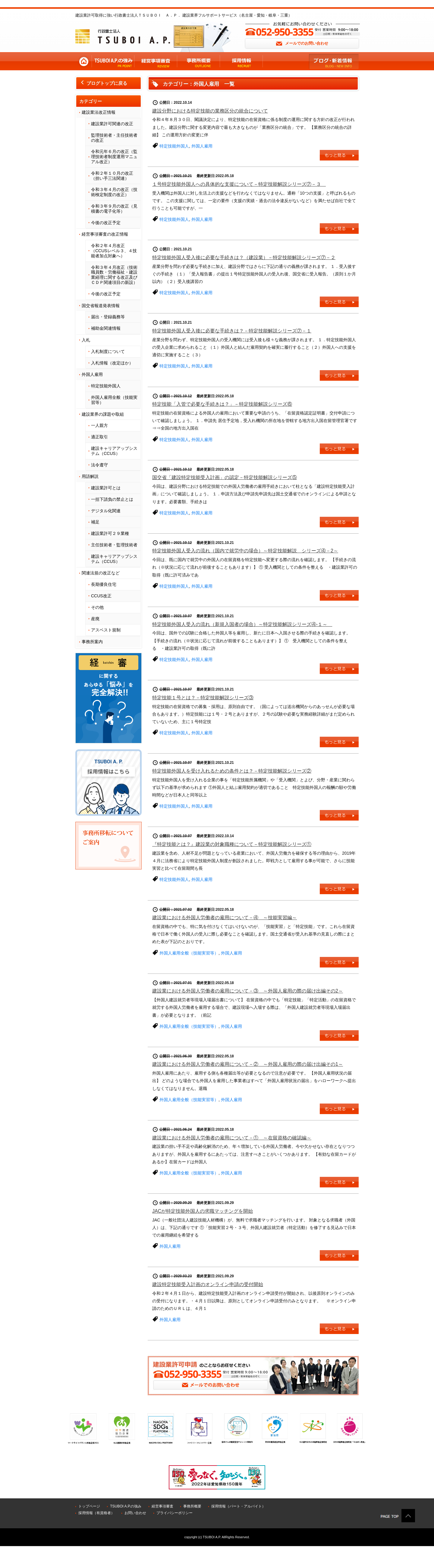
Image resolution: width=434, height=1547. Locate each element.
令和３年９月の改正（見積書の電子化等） (114, 209)
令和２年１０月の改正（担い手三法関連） (112, 176)
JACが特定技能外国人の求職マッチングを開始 (202, 1211)
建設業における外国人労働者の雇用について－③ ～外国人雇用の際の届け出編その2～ (247, 990)
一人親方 (99, 425)
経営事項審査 (162, 1506)
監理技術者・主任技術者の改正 (114, 138)
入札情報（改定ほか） (112, 363)
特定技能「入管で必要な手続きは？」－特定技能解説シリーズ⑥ (222, 404)
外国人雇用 (92, 374)
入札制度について (108, 351)
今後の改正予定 (106, 222)
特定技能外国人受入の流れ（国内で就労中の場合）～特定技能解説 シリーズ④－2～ (245, 550)
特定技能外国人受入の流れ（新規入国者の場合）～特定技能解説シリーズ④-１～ (242, 624)
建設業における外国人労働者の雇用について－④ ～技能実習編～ (224, 917)
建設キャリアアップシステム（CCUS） (114, 451)
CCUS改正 (101, 595)
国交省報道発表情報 (101, 305)
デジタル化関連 (106, 510)
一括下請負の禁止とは (112, 499)
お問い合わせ (135, 1513)
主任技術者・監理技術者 (114, 544)
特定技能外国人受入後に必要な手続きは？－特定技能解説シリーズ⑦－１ (231, 330)
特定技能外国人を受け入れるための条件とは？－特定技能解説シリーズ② (231, 771)
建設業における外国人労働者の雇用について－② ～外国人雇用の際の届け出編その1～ (247, 1064)
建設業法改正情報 (98, 112)
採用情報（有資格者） (96, 1513)
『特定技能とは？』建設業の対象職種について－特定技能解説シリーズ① (231, 844)
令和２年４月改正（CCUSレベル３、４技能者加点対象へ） (114, 250)
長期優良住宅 (103, 584)
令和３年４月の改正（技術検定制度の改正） (114, 192)
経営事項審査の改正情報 (105, 234)
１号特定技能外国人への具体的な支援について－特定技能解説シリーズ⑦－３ (239, 184)
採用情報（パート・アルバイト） (238, 1506)
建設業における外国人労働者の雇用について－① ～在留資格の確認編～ (231, 1137)
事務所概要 (192, 1506)
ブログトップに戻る (103, 83)
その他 (97, 607)
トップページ (89, 1506)
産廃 (95, 618)
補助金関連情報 (106, 328)
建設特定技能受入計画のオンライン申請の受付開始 (207, 1284)
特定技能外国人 (106, 385)
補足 (95, 521)
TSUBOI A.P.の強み (125, 1506)
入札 (86, 340)
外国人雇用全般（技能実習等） (114, 400)
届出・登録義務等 (108, 316)
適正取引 (99, 436)
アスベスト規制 (106, 629)
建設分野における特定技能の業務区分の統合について (210, 110)
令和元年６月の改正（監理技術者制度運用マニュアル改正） (114, 156)
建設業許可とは (106, 487)
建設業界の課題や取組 (103, 414)
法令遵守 (99, 464)
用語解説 (90, 476)
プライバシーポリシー (174, 1513)
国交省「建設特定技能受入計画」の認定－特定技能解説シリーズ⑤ (224, 477)
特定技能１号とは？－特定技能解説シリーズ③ (202, 697)
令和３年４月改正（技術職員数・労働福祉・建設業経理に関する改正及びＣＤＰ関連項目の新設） (114, 275)
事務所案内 (92, 641)
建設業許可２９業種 (110, 533)
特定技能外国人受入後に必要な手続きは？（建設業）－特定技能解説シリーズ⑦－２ (243, 257)
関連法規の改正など (101, 572)
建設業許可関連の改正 (112, 123)
